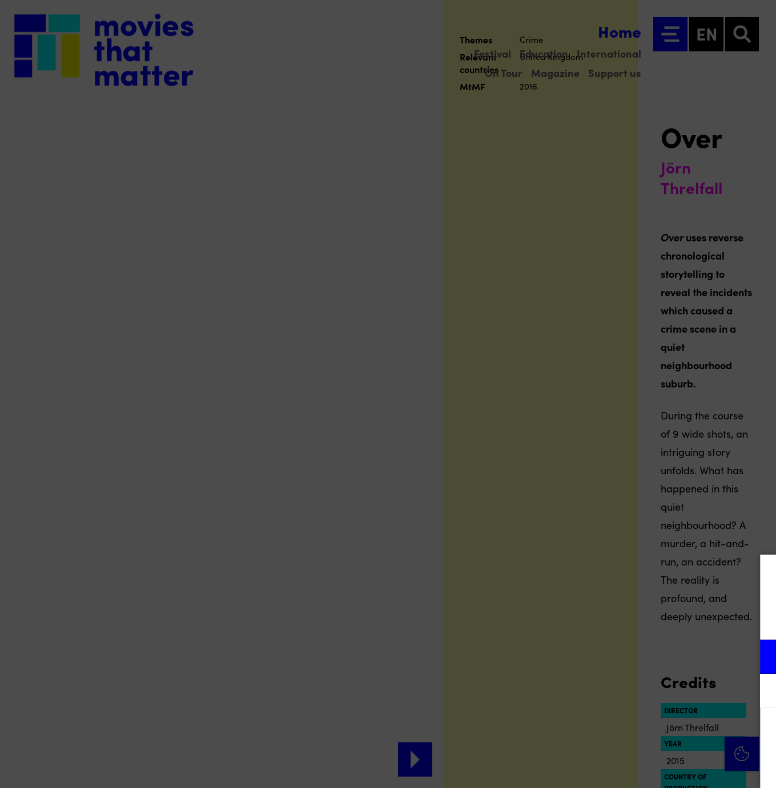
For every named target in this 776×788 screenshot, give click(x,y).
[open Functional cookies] (757, 658)
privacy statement (633, 619)
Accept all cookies (679, 733)
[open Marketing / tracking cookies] (757, 692)
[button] (667, 656)
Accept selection (679, 766)
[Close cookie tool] (758, 575)
